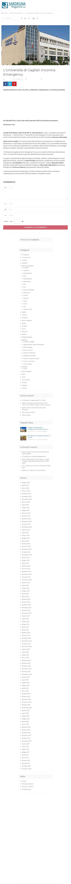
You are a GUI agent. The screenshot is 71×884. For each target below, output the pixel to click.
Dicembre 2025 (26, 494)
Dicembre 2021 (26, 605)
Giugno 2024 (26, 535)
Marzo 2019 (25, 691)
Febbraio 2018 (26, 727)
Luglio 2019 (25, 680)
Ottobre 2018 (26, 705)
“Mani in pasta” (26, 415)
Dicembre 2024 (26, 519)
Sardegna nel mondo (29, 356)
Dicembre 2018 (26, 699)
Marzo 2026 (25, 488)
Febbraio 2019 (26, 694)
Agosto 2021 (26, 616)
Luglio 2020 (25, 652)
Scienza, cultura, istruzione (31, 358)
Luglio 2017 (25, 747)
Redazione (8, 79)
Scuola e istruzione (29, 361)
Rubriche (24, 340)
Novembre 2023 (26, 549)
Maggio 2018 (25, 719)
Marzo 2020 (25, 658)
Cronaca (24, 315)
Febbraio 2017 (26, 760)
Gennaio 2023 (26, 569)
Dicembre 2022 (26, 571)
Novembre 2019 (26, 669)
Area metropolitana (33, 79)
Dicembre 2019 (26, 666)
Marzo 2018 (25, 724)
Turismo (24, 388)
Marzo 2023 (25, 563)
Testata (24, 383)
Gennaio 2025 (26, 516)
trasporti (24, 385)
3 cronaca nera (26, 257)
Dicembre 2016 (26, 766)
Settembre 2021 (27, 613)
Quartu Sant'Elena (28, 290)
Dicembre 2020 (26, 638)
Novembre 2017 (26, 735)
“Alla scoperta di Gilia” (28, 412)
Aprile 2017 (25, 755)
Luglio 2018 (25, 713)
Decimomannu (27, 273)
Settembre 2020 (27, 647)
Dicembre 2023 (26, 546)
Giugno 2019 (25, 683)
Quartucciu (26, 293)
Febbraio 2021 (26, 633)
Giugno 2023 (25, 558)
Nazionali (24, 332)
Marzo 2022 (25, 597)
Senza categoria (26, 371)
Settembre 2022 (27, 580)
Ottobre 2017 (26, 738)
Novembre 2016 (26, 769)
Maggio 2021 (25, 624)
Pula (24, 287)
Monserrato (27, 282)
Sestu (25, 301)
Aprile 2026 (25, 485)
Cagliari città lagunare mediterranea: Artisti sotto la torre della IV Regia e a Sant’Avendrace (36, 404)
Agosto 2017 (26, 744)
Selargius (26, 298)
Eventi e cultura (28, 350)
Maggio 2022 (26, 591)
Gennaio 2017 (26, 763)
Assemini (26, 268)
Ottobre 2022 (26, 577)
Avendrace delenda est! (39, 456)
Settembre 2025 (27, 499)
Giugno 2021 (25, 622)
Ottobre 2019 (26, 672)
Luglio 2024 (25, 533)
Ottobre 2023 (26, 552)
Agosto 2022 (26, 583)
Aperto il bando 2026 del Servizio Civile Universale (34, 409)
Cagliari (24, 312)
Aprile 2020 (25, 655)
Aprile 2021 (25, 627)
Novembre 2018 (26, 702)
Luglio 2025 (25, 505)
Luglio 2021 (25, 619)
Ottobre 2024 (26, 524)
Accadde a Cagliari (28, 342)
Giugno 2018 (25, 716)
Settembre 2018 (27, 708)
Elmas (25, 276)
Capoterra (26, 270)
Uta (24, 307)
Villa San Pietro (27, 309)
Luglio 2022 (25, 585)
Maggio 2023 (26, 560)
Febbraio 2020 (26, 660)
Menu (64, 2)
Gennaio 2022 (26, 602)
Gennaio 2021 (26, 635)
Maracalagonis (27, 279)
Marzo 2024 (25, 541)
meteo (25, 369)
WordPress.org (26, 789)
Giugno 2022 (25, 588)
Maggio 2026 (26, 483)
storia (23, 377)
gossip (24, 323)
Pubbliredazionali (27, 337)
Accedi (24, 781)
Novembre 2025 (27, 496)
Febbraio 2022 (26, 599)
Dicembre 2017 (26, 733)
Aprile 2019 (25, 688)
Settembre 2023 (27, 555)
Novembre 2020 (27, 641)
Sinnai (25, 304)
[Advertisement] (35, 106)
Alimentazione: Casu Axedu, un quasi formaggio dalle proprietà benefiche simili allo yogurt (35, 461)
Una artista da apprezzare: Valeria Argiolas (35, 453)
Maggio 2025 (26, 510)
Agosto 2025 (26, 502)
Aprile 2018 (25, 722)
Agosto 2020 (26, 649)
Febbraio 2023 (26, 566)
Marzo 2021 (25, 630)
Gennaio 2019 (26, 697)
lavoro (24, 329)
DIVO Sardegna (27, 347)
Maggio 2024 (26, 538)
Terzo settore (27, 364)
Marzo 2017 (25, 758)
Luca (23, 466)
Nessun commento (48, 79)
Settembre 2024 (27, 527)
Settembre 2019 (27, 674)
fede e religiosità (27, 320)
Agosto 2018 (26, 710)
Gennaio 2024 (26, 544)
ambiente (24, 263)
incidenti (24, 326)
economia (25, 318)
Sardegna (24, 367)
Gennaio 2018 (26, 730)
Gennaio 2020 (26, 663)
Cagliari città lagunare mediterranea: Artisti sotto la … (38, 428)
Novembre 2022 (27, 574)
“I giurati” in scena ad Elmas (37, 470)
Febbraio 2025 (26, 513)
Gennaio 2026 (26, 491)
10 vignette (25, 255)
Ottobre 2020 (26, 644)
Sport (23, 374)
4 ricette (24, 260)
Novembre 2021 (26, 608)
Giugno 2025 (25, 508)
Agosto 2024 (26, 530)
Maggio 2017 (25, 752)
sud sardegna (26, 380)
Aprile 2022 (25, 594)
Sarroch (25, 295)
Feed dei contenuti (27, 784)
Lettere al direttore (29, 353)
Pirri (24, 284)
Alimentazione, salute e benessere (33, 345)
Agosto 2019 (26, 677)
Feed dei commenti (27, 787)
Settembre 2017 (27, 741)
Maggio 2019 (25, 685)
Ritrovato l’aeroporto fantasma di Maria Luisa (36, 467)
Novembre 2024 (27, 521)
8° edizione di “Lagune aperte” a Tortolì (34, 400)
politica (24, 334)
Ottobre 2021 (26, 610)
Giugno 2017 (25, 749)
